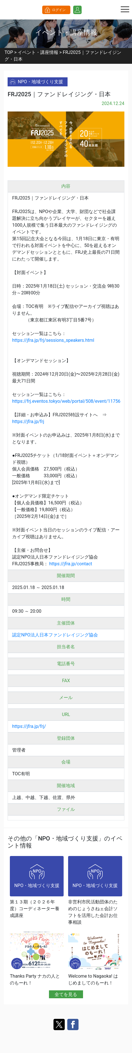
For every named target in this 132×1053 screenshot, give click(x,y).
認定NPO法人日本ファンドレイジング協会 (55, 635)
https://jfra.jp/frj (28, 421)
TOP (9, 52)
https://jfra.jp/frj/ (29, 726)
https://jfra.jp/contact (70, 563)
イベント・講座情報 (38, 52)
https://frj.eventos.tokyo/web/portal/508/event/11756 (66, 401)
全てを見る (66, 994)
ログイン (59, 10)
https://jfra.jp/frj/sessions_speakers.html (53, 340)
